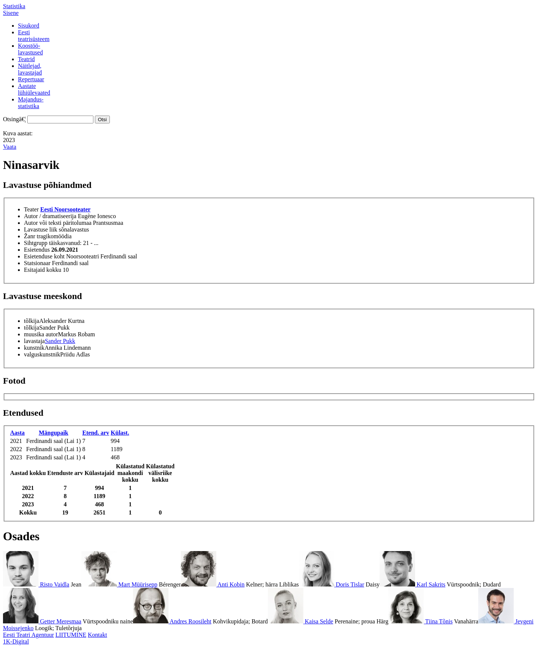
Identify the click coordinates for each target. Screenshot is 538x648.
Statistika (14, 6)
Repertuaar (31, 79)
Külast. (120, 433)
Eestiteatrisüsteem (33, 35)
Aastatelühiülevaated (34, 89)
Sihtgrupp (35, 243)
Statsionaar (37, 263)
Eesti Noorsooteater (65, 209)
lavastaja (34, 341)
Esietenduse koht (44, 256)
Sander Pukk (60, 341)
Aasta (17, 433)
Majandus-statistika (30, 102)
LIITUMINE (70, 635)
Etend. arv (95, 433)
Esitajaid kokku (42, 270)
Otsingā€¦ (14, 119)
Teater (31, 209)
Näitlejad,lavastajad (30, 69)
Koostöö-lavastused (30, 49)
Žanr (29, 236)
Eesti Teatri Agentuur (28, 635)
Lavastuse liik (40, 229)
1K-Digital (16, 641)
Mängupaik (53, 433)
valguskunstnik (42, 354)
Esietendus (37, 249)
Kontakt (97, 635)
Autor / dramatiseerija (50, 216)
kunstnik (34, 348)
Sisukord (28, 25)
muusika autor (41, 334)
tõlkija (31, 321)
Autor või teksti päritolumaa (58, 223)
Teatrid (26, 59)
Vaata (9, 147)
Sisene (11, 13)
